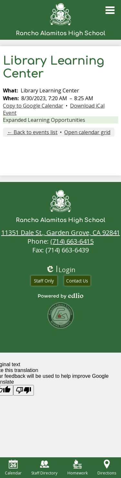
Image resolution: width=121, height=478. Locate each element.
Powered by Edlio (60, 295)
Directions (106, 468)
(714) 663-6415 (72, 241)
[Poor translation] (23, 390)
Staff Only (44, 281)
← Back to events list (32, 132)
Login (60, 270)
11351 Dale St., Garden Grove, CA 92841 (60, 232)
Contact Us (77, 281)
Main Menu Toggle (110, 10)
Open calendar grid (87, 132)
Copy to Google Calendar (33, 105)
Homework (77, 468)
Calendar (13, 468)
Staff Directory (44, 468)
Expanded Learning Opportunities (44, 119)
